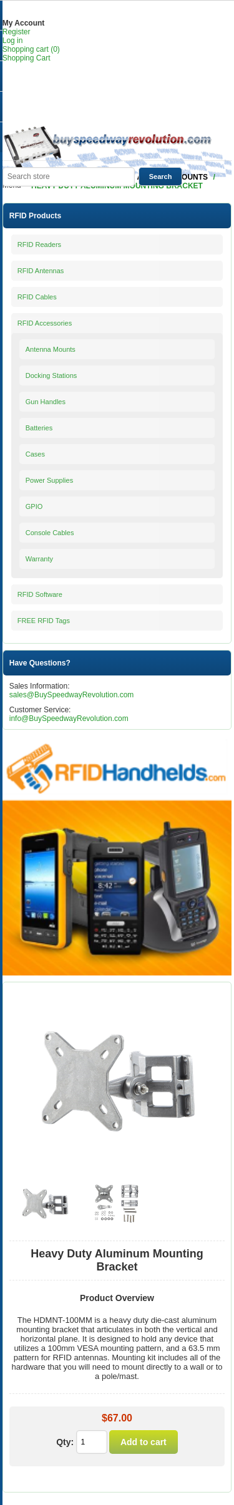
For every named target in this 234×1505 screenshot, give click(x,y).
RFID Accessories (44, 323)
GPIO (34, 506)
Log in (12, 40)
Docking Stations (51, 375)
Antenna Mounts (51, 349)
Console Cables (50, 532)
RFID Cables (37, 297)
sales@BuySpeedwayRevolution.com (71, 694)
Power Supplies (49, 480)
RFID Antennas (40, 270)
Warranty (39, 559)
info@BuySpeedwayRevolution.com (69, 718)
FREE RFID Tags (43, 620)
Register (16, 31)
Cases (35, 454)
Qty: (65, 1442)
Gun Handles (46, 401)
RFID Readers (39, 244)
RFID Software (39, 594)
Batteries (39, 428)
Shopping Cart (26, 58)
